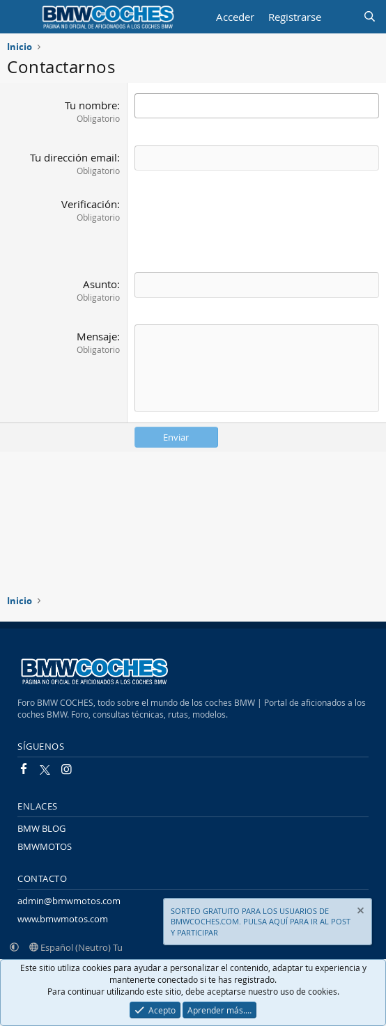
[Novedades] (341, 17)
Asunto (100, 284)
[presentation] (240, 224)
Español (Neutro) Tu (76, 947)
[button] (14, 947)
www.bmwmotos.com (62, 919)
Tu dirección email (73, 157)
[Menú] (19, 16)
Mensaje (97, 336)
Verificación (89, 204)
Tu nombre (91, 105)
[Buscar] (369, 17)
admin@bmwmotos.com (69, 900)
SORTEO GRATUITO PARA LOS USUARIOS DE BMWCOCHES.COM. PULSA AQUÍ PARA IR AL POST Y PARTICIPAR (260, 922)
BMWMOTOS (44, 846)
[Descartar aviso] (359, 912)
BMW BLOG (41, 828)
